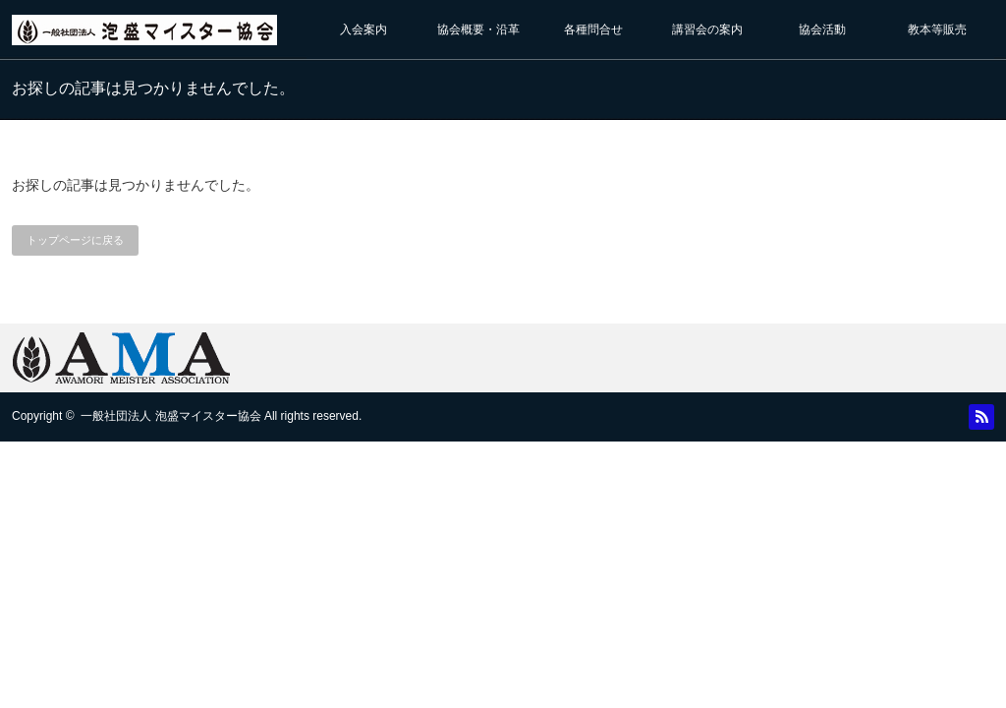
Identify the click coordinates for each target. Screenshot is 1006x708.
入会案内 (363, 29)
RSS (981, 417)
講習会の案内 (707, 29)
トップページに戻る (75, 240)
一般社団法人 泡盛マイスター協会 (170, 416)
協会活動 (822, 29)
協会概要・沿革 (478, 29)
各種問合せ (593, 29)
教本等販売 (937, 29)
